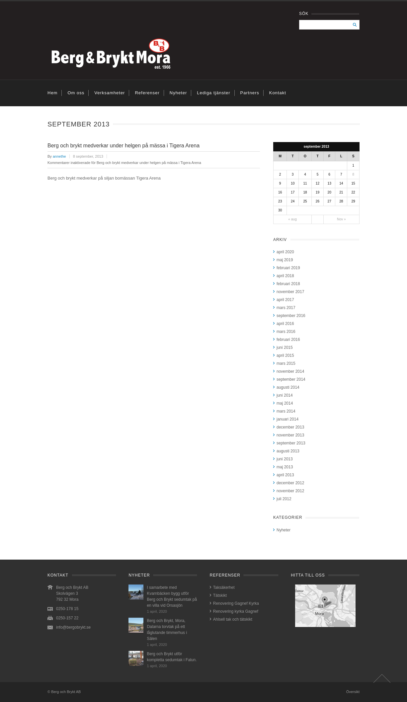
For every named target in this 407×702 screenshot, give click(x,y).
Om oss (75, 92)
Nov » (341, 219)
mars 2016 (286, 331)
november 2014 (290, 371)
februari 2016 (288, 339)
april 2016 (285, 323)
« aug (292, 219)
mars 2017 (286, 307)
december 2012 (290, 483)
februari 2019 (288, 268)
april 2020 (285, 252)
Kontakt (277, 92)
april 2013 (285, 475)
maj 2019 (285, 260)
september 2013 (291, 443)
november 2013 (290, 435)
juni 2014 (285, 395)
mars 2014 (286, 411)
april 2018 (285, 275)
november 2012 (290, 491)
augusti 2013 (288, 451)
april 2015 (285, 355)
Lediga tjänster (213, 92)
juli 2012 (284, 499)
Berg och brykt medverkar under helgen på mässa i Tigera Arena (123, 145)
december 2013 (290, 427)
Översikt (353, 692)
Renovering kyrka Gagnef (235, 611)
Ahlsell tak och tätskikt (232, 619)
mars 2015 (286, 363)
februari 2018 (288, 283)
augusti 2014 (288, 387)
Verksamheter (109, 92)
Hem (52, 92)
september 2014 (291, 379)
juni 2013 (285, 459)
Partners (249, 92)
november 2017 (290, 291)
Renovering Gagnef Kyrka (236, 603)
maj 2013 (285, 467)
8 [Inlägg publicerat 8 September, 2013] (353, 174)
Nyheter (178, 92)
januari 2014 (287, 419)
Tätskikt (220, 595)
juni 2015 (285, 347)
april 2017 (285, 299)
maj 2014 (285, 403)
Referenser (147, 92)
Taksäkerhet (224, 587)
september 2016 (291, 315)
